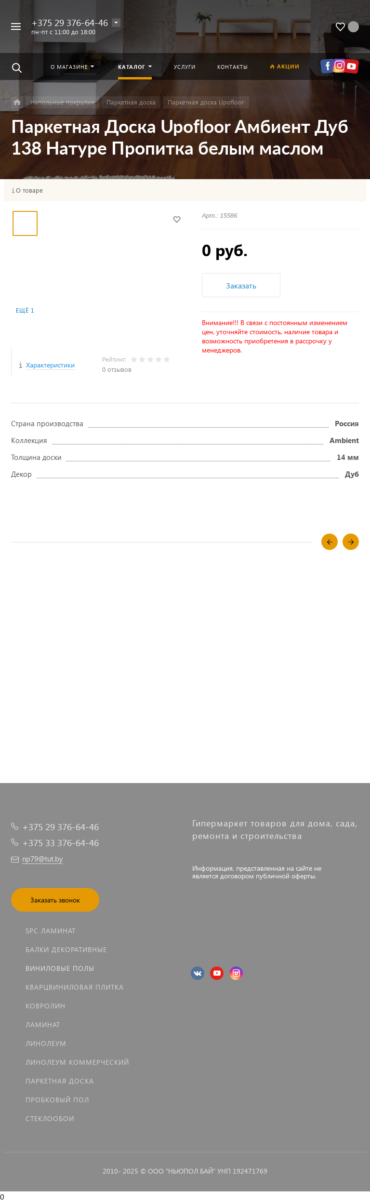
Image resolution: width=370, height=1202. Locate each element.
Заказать (241, 285)
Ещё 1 (25, 310)
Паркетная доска (60, 1080)
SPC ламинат (51, 930)
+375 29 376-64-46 (69, 22)
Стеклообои (50, 1118)
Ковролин (46, 1005)
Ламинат (43, 1024)
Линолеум (46, 1043)
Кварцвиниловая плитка (75, 987)
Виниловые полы (60, 968)
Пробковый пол (57, 1099)
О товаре (29, 190)
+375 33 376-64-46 (60, 842)
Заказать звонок (55, 899)
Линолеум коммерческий (77, 1062)
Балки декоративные (66, 949)
